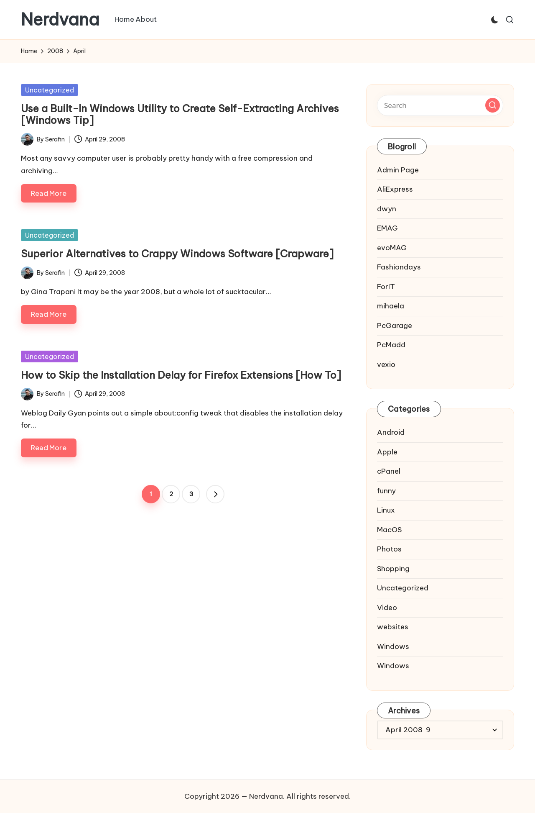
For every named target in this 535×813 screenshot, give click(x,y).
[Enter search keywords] (440, 105)
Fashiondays (399, 267)
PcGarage (394, 325)
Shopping (393, 568)
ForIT (386, 286)
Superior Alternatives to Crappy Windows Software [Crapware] (177, 253)
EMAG (387, 228)
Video (387, 607)
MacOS (389, 529)
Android (391, 432)
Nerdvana (60, 19)
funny (386, 490)
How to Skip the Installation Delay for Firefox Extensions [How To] (181, 375)
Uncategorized (49, 90)
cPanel (388, 471)
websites (392, 626)
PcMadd (391, 344)
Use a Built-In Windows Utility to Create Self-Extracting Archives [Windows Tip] (180, 114)
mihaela (390, 305)
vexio (386, 364)
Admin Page (398, 169)
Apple (387, 452)
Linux (386, 510)
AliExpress (395, 189)
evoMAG (392, 247)
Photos (389, 549)
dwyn (386, 208)
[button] (215, 494)
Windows (393, 646)
